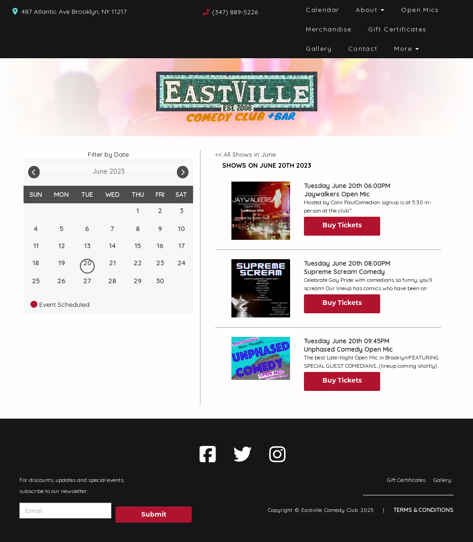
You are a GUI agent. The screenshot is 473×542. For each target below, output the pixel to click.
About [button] (370, 10)
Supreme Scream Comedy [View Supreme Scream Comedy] (344, 272)
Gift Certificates (397, 29)
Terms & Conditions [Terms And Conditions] (424, 509)
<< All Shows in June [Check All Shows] (245, 154)
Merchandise (329, 29)
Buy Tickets (342, 225)
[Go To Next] (182, 170)
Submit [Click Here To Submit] (153, 514)
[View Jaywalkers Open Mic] (260, 211)
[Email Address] (65, 510)
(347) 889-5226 (235, 12)
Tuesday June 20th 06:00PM (347, 186)
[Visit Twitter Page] (242, 454)
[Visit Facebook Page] (208, 454)
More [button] (406, 48)
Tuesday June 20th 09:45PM (346, 341)
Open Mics (420, 10)
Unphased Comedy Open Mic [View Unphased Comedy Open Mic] (348, 349)
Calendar (322, 10)
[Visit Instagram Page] (277, 454)
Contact (363, 48)
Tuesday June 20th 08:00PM (347, 263)
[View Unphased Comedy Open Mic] (260, 358)
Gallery (319, 48)
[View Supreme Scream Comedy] (260, 288)
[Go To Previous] (34, 170)
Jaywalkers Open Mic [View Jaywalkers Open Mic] (337, 194)
